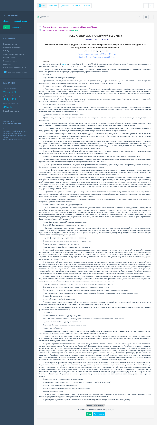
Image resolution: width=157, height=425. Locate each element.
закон (64, 64)
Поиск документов (10, 44)
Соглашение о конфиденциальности (15, 131)
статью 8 (74, 30)
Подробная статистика (11, 111)
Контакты (7, 64)
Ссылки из (86, 6)
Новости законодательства (15, 72)
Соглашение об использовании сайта (15, 129)
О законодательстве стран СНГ (14, 68)
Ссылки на (76, 6)
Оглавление (52, 6)
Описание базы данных (12, 47)
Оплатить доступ (9, 57)
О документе (64, 6)
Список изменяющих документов (95, 51)
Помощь (6, 51)
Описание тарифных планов (13, 54)
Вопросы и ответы (10, 61)
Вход (7, 27)
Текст (42, 6)
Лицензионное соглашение (12, 133)
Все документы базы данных (12, 139)
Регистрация (16, 27)
